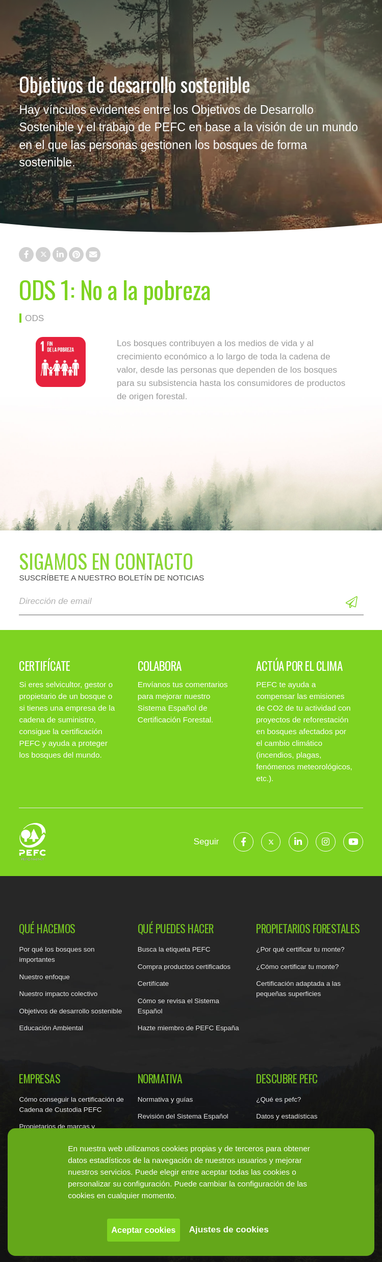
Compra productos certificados (184, 966)
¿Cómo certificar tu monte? (297, 966)
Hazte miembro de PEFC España (188, 1028)
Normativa (160, 1079)
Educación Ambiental (51, 1028)
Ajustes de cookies (228, 1229)
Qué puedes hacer (176, 929)
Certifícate (153, 983)
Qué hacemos (47, 929)
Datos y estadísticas (286, 1116)
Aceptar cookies (143, 1229)
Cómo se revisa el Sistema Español (178, 1006)
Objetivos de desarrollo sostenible (70, 1011)
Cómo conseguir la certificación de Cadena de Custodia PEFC (71, 1104)
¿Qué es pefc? (278, 1099)
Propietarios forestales (308, 929)
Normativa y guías (165, 1099)
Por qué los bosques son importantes (56, 954)
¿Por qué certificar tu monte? (300, 949)
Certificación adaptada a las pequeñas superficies (298, 989)
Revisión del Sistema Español (183, 1116)
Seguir (206, 841)
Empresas (39, 1079)
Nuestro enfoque (44, 977)
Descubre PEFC (287, 1079)
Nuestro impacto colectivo (58, 994)
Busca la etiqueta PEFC (174, 949)
